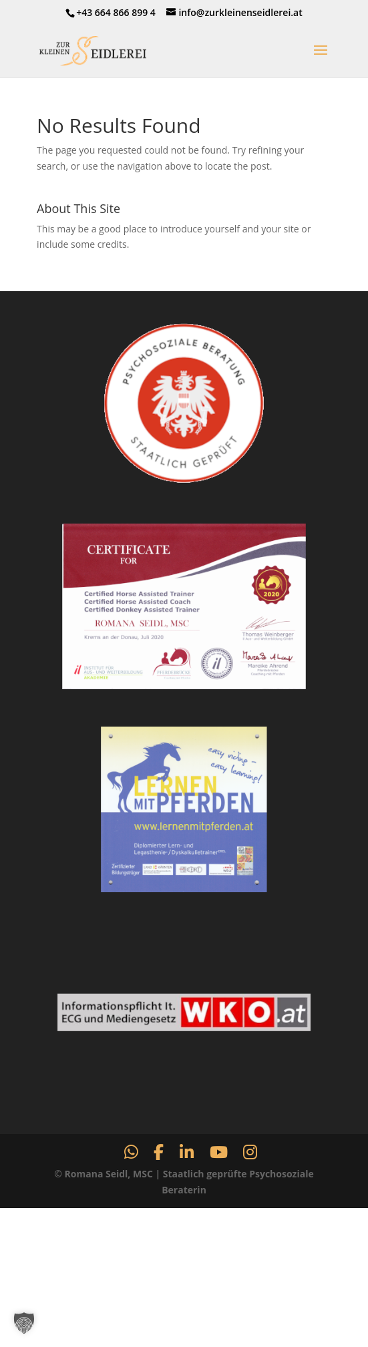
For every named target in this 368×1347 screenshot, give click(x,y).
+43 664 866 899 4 (116, 12)
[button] (24, 1323)
